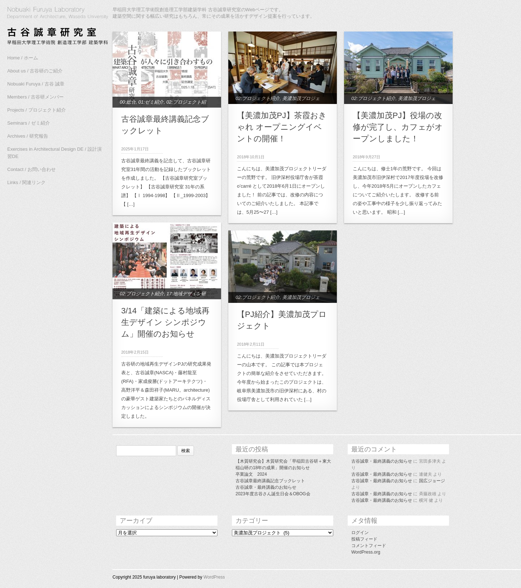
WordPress (214, 577)
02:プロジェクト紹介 (258, 98)
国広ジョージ (432, 480)
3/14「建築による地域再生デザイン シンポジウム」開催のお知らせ (165, 322)
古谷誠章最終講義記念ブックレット (270, 480)
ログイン (360, 532)
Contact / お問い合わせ (31, 169)
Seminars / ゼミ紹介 (28, 123)
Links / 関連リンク (26, 182)
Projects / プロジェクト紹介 (36, 110)
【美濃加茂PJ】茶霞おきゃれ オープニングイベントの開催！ (282, 127)
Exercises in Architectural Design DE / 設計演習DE (54, 152)
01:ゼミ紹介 (151, 102)
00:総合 (128, 102)
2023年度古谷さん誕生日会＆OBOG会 (273, 493)
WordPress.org (365, 552)
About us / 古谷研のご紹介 (35, 71)
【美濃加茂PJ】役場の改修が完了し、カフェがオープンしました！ (398, 127)
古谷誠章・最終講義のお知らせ (266, 487)
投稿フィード (364, 539)
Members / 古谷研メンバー (35, 97)
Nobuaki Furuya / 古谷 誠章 (35, 84)
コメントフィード (368, 545)
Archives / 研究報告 (27, 136)
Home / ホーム (22, 58)
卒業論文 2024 (251, 474)
